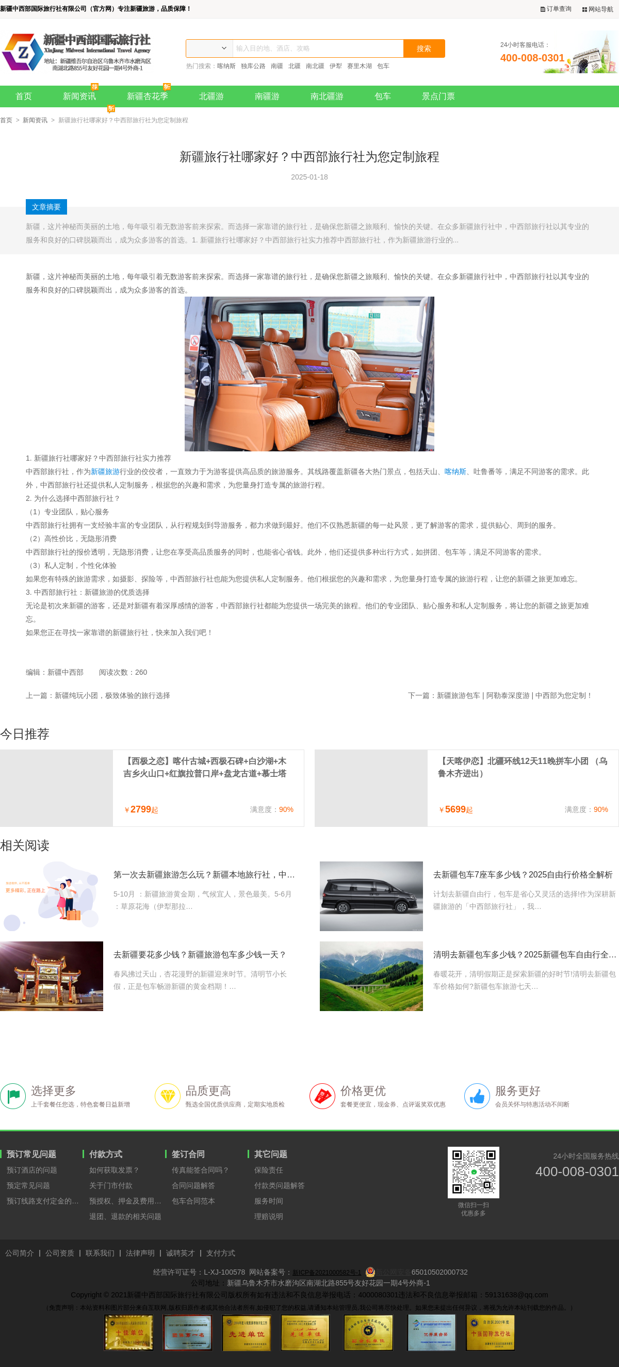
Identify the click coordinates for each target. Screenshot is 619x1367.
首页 (23, 96)
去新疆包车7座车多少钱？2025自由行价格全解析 (523, 874)
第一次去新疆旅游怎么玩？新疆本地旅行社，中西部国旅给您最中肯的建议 (206, 874)
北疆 (294, 66)
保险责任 (268, 1170)
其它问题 (270, 1154)
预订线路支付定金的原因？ (45, 1201)
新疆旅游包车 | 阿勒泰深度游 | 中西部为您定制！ (515, 695)
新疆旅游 (105, 471)
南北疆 (315, 66)
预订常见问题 (31, 1154)
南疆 (277, 66)
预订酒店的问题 (32, 1170)
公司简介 (19, 1253)
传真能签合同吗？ (201, 1170)
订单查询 (556, 9)
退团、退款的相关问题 (125, 1216)
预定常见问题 (28, 1185)
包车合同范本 (193, 1201)
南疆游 (267, 96)
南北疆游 (327, 96)
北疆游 (211, 96)
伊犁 (336, 66)
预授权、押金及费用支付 (127, 1201)
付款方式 (105, 1154)
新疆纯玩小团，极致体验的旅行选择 (112, 695)
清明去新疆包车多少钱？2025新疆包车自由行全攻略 (526, 954)
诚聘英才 (180, 1253)
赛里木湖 (359, 66)
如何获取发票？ (114, 1170)
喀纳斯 (226, 66)
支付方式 (220, 1253)
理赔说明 (268, 1216)
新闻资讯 (83, 93)
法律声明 (140, 1253)
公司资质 (59, 1253)
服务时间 (268, 1201)
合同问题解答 (193, 1185)
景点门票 (438, 96)
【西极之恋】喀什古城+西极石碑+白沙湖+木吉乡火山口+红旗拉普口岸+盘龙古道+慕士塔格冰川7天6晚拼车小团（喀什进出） (204, 768)
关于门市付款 (111, 1185)
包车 (383, 66)
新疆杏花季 (151, 93)
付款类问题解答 (279, 1185)
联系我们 (100, 1253)
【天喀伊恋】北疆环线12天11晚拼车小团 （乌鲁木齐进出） (522, 767)
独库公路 (253, 66)
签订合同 (188, 1154)
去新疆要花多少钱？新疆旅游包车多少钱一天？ (200, 954)
